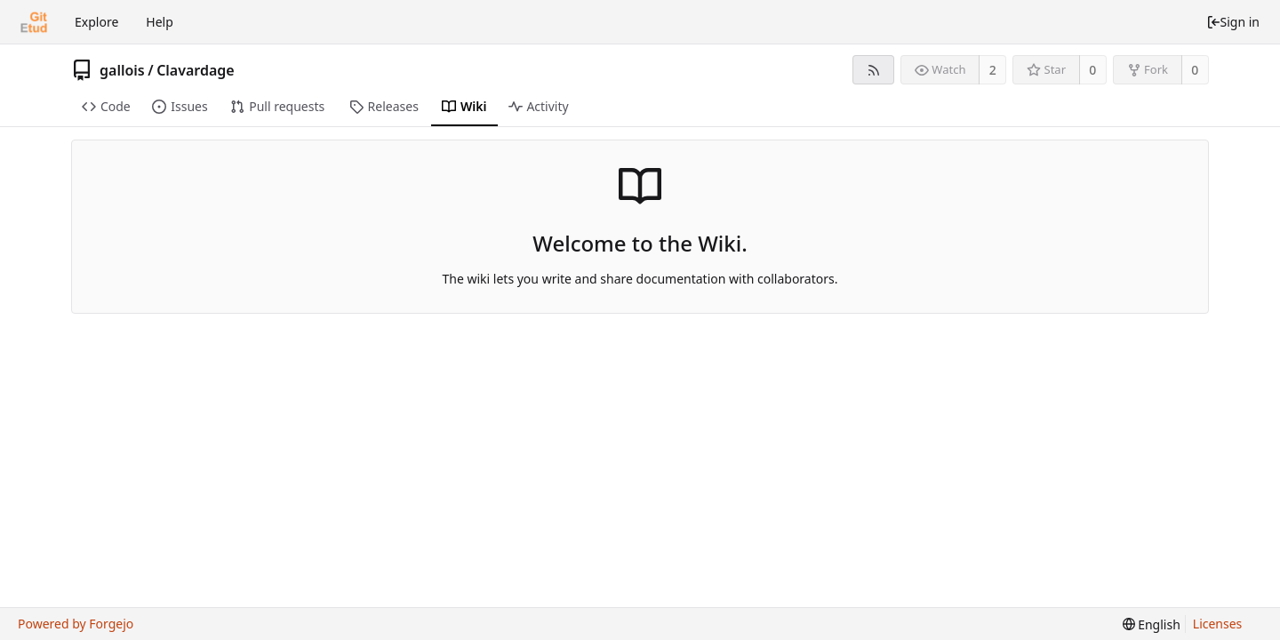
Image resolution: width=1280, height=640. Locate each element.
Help (159, 21)
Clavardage (195, 70)
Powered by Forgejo (75, 623)
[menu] (1151, 624)
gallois (122, 70)
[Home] (34, 22)
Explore (96, 21)
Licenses (1218, 623)
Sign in (1233, 21)
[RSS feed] (873, 69)
